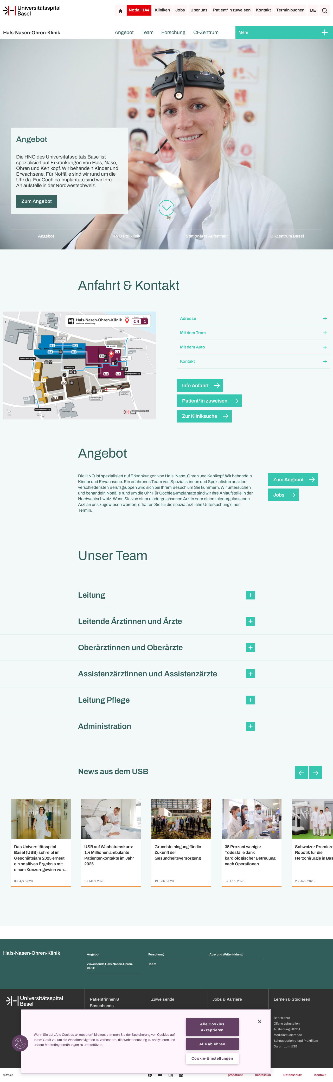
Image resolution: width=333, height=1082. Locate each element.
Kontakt (263, 10)
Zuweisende (162, 999)
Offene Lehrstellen (287, 1023)
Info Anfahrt (195, 385)
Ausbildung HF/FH (287, 1029)
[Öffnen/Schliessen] (324, 32)
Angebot (124, 32)
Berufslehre (282, 1018)
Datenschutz (292, 1075)
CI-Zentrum (206, 32)
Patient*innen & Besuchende (104, 1002)
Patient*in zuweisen (232, 10)
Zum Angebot (36, 201)
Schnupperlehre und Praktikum (296, 1041)
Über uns (199, 10)
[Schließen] (259, 1021)
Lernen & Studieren (292, 999)
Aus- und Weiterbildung (225, 954)
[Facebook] (150, 1075)
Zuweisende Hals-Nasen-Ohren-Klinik (110, 966)
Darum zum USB (285, 1046)
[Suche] (324, 10)
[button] (253, 319)
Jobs (180, 10)
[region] (146, 1041)
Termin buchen (290, 10)
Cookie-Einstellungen (212, 1058)
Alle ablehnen (212, 1044)
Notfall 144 (139, 10)
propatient (235, 1075)
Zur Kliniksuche (199, 416)
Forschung (173, 32)
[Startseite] (31, 11)
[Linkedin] (181, 1075)
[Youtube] (160, 1075)
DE (313, 10)
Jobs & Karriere (227, 999)
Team (147, 32)
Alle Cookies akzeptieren (212, 1027)
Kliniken (162, 10)
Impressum (263, 1075)
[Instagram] (171, 1075)
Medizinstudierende (288, 1035)
